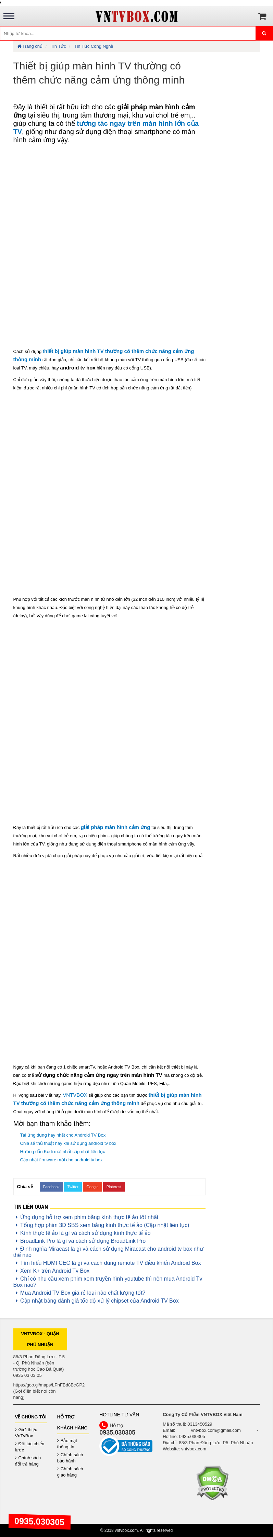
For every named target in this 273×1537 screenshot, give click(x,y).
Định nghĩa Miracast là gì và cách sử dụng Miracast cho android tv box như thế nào (108, 1252)
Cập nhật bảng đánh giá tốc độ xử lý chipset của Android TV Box (96, 1301)
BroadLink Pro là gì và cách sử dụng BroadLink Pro (79, 1241)
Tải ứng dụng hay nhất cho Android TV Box (63, 1135)
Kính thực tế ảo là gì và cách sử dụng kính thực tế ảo (82, 1233)
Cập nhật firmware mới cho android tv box (61, 1159)
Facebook (51, 1187)
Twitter (72, 1187)
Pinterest (114, 1187)
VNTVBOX (75, 1095)
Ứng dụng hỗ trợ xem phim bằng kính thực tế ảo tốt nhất (86, 1217)
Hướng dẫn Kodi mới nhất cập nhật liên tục (62, 1151)
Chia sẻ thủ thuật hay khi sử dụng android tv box (68, 1143)
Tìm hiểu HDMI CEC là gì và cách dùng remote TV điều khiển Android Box (107, 1263)
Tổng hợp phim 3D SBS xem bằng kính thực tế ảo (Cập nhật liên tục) (101, 1225)
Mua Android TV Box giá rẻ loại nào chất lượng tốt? (79, 1293)
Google (92, 1187)
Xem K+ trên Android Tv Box (51, 1271)
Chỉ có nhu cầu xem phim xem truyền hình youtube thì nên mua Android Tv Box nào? (107, 1282)
